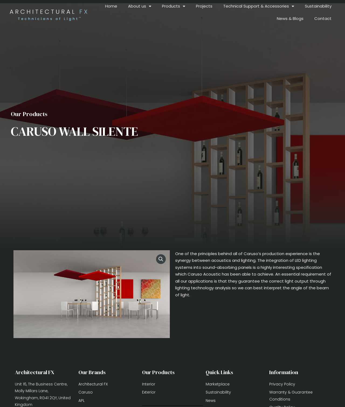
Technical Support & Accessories (258, 6)
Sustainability (318, 6)
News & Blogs (290, 18)
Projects (204, 6)
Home (111, 6)
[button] (161, 259)
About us (139, 6)
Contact (323, 18)
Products (173, 6)
